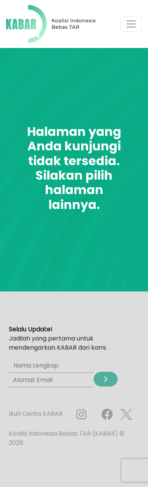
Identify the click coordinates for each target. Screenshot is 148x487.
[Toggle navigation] (131, 24)
